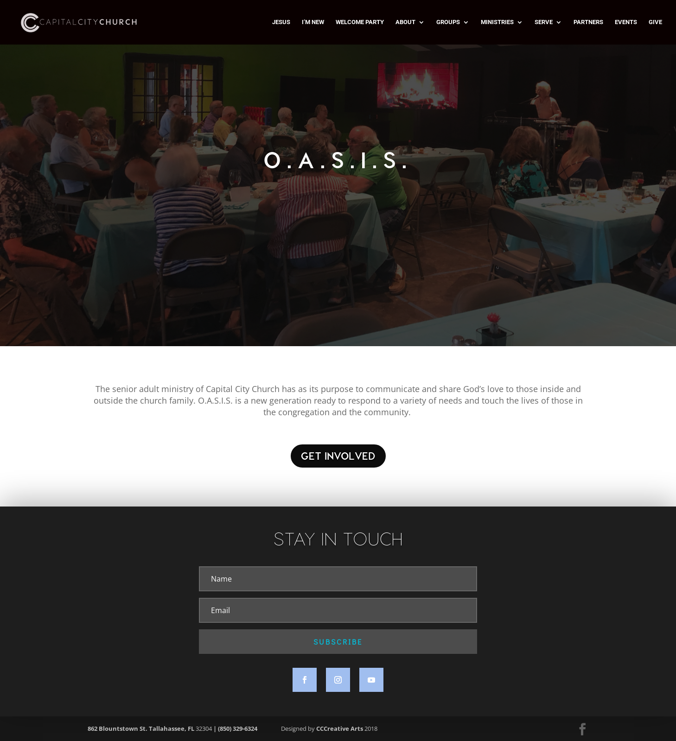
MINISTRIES (497, 22)
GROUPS (448, 22)
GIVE (655, 22)
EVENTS (626, 22)
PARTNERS (588, 22)
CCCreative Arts (339, 728)
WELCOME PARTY (360, 22)
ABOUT (405, 22)
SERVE (544, 22)
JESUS (281, 22)
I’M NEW (313, 22)
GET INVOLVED (338, 456)
